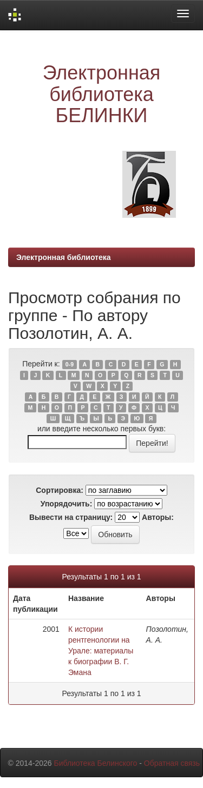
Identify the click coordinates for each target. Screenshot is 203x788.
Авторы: (158, 517)
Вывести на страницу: (71, 517)
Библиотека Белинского (95, 763)
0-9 (70, 364)
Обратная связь (172, 763)
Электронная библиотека (63, 257)
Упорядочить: (67, 503)
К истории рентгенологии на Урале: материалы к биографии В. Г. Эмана (100, 651)
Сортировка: (59, 490)
